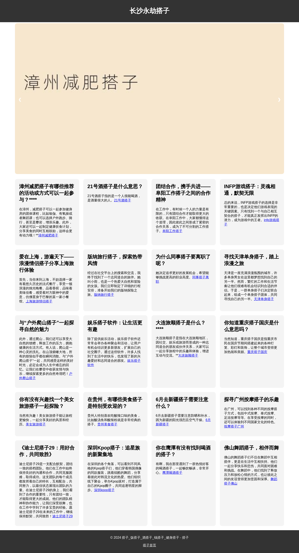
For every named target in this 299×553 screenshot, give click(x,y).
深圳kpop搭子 (104, 490)
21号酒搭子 (122, 200)
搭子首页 (149, 545)
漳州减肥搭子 (48, 235)
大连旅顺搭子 (188, 355)
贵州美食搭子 (107, 424)
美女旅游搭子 (36, 424)
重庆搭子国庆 (257, 352)
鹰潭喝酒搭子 (172, 472)
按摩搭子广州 (234, 426)
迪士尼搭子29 (62, 516)
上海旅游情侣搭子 (39, 301)
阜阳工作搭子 (172, 231)
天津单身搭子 (264, 299)
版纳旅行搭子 (104, 294)
